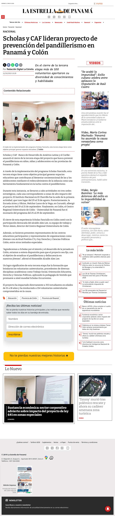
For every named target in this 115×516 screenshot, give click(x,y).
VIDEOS (95, 63)
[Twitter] (4, 64)
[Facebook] (59, 16)
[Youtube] (69, 16)
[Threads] (49, 16)
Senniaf (87, 22)
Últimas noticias (95, 302)
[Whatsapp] (12, 64)
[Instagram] (64, 16)
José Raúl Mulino (73, 22)
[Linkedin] (16, 64)
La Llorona (46, 22)
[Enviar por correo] (20, 64)
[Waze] (51, 458)
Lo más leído (94, 250)
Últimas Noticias (31, 22)
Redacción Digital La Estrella (20, 69)
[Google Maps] (46, 458)
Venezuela (58, 22)
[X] (54, 16)
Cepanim (97, 22)
